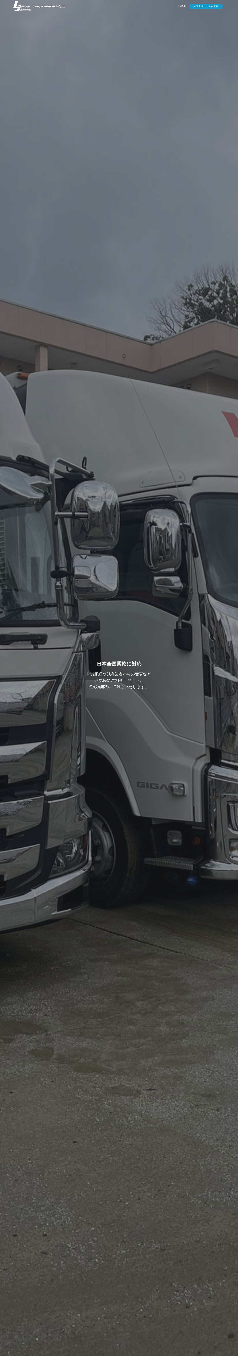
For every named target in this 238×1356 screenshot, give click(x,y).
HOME (181, 6)
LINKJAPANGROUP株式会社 (49, 6)
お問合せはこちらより (206, 6)
